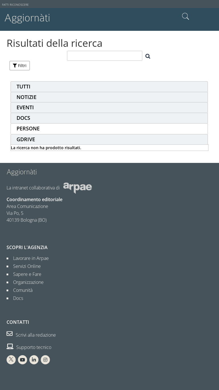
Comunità (20, 290)
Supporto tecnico (29, 347)
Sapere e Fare (25, 274)
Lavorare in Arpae (28, 258)
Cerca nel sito (186, 16)
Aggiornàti (27, 18)
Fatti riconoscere (15, 5)
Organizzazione (26, 282)
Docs (16, 298)
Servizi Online (24, 266)
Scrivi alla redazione (31, 335)
